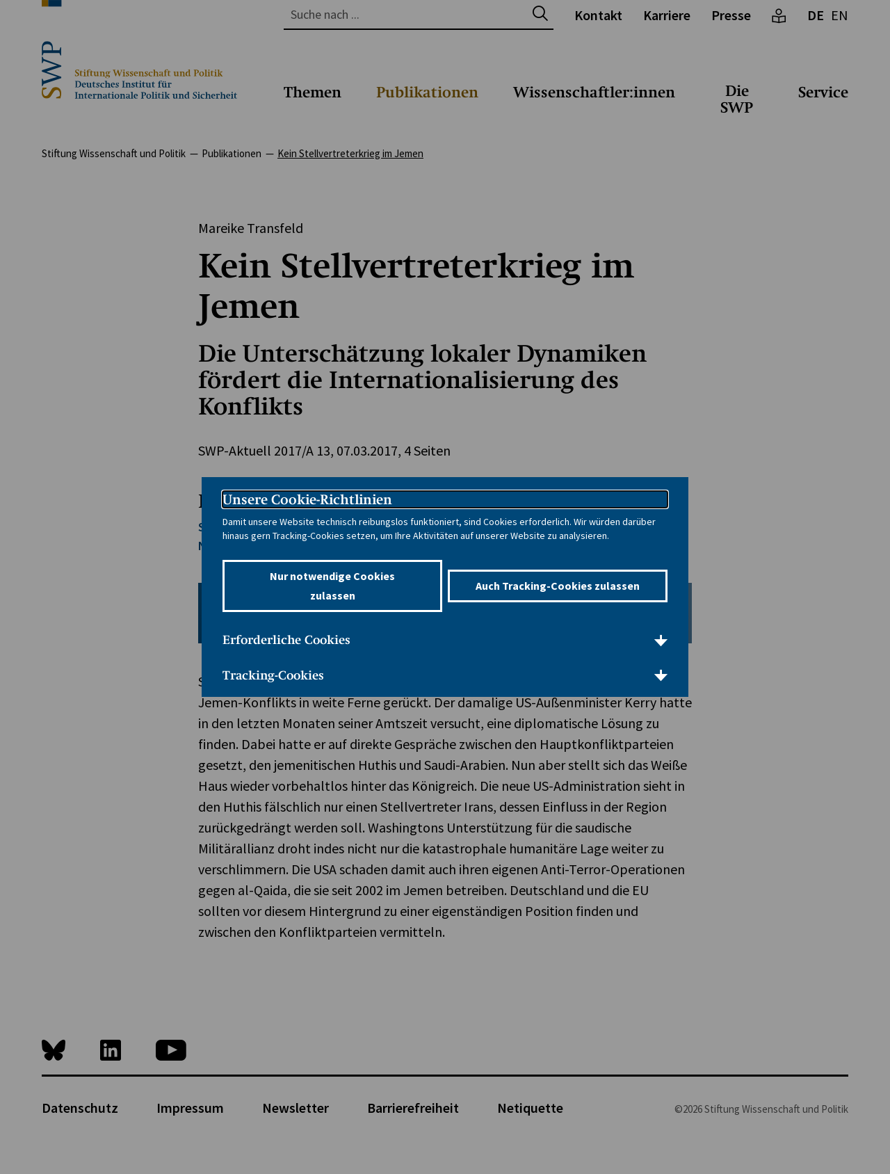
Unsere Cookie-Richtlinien (307, 499)
